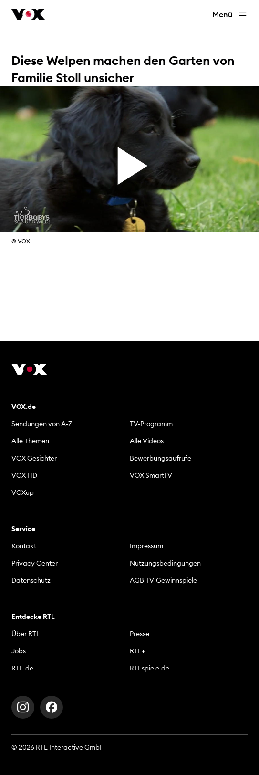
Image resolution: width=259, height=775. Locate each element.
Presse (139, 633)
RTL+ (137, 651)
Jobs (18, 651)
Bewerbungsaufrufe (160, 458)
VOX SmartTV (151, 475)
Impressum (146, 546)
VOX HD (24, 475)
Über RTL (25, 633)
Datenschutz (31, 580)
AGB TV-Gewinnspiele (163, 580)
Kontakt (23, 546)
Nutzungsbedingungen (165, 563)
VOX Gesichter (34, 458)
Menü (230, 15)
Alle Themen (30, 441)
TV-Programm (151, 423)
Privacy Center (34, 563)
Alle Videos (147, 441)
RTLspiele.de (149, 668)
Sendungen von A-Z (41, 423)
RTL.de (22, 668)
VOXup (22, 492)
